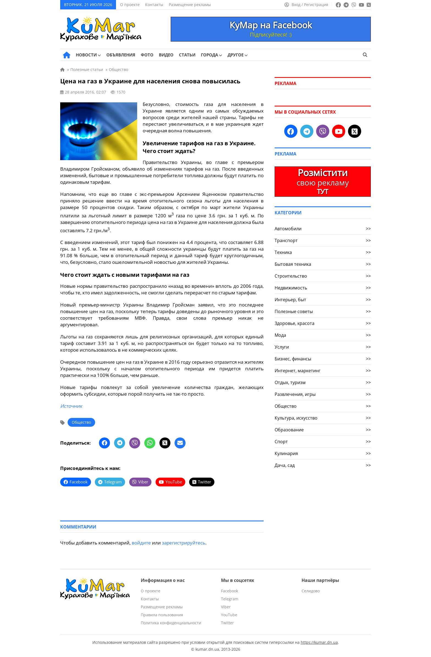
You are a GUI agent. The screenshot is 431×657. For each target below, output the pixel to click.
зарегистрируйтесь (183, 542)
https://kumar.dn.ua (319, 642)
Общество (81, 422)
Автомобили (323, 228)
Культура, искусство (323, 418)
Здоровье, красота (323, 323)
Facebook (229, 590)
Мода (323, 335)
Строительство (323, 276)
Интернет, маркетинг (323, 370)
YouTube (229, 614)
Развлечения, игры (323, 394)
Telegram (229, 598)
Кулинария (323, 453)
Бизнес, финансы (323, 358)
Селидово (311, 590)
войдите (141, 542)
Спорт (323, 441)
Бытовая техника (323, 264)
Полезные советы (323, 311)
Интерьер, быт (323, 299)
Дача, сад (323, 465)
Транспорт (323, 240)
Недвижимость (323, 287)
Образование (323, 429)
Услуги (323, 347)
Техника (323, 252)
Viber (226, 606)
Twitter (227, 622)
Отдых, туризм (323, 382)
